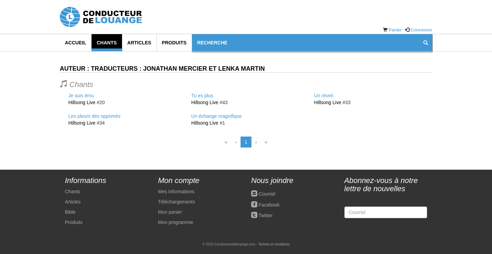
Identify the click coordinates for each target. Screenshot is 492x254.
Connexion (421, 29)
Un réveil (323, 95)
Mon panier (170, 212)
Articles (139, 42)
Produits (174, 42)
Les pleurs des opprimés (94, 116)
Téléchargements (176, 201)
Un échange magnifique (216, 116)
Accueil (75, 42)
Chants (107, 42)
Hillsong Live (81, 102)
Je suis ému (81, 95)
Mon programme (175, 222)
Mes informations (176, 191)
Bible (70, 212)
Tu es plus (202, 95)
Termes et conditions (274, 244)
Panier (395, 29)
